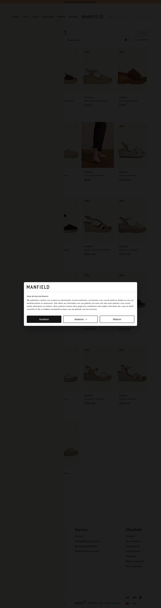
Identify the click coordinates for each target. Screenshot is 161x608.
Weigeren (117, 319)
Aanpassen (80, 319)
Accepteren (44, 319)
